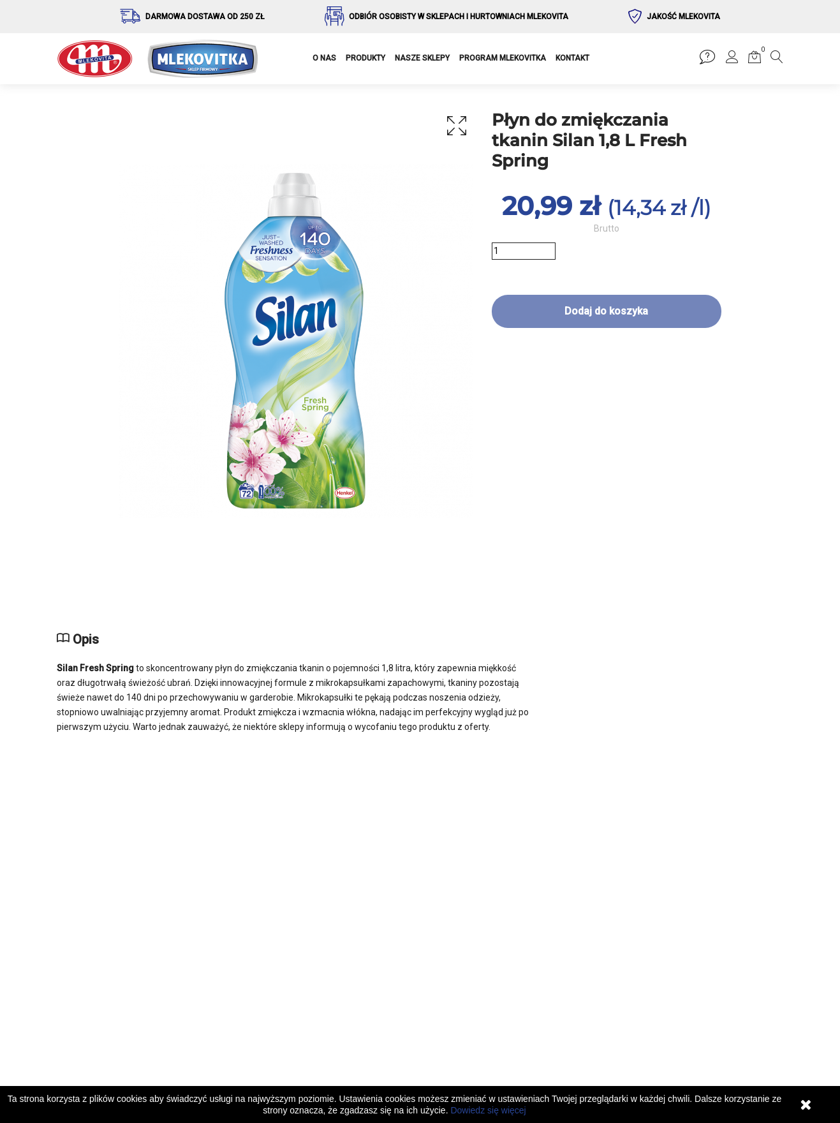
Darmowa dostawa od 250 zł (205, 16)
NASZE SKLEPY (422, 58)
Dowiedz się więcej (488, 1110)
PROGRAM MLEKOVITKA (502, 58)
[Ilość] (523, 251)
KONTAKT (572, 58)
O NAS (324, 58)
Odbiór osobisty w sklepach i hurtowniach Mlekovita (458, 16)
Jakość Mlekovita (683, 16)
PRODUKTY (365, 58)
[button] (732, 59)
